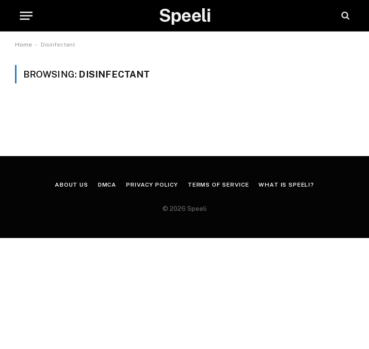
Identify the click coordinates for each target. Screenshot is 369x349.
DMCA (107, 184)
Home (23, 44)
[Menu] (26, 16)
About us (71, 184)
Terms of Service (218, 184)
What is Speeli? (286, 184)
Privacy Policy (152, 184)
